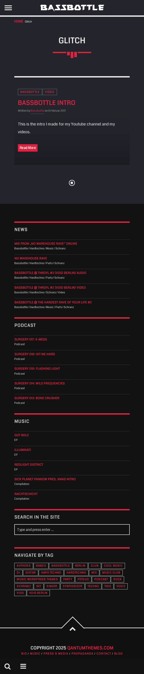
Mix (94, 573)
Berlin (80, 566)
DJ (18, 573)
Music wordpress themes (37, 579)
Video (49, 92)
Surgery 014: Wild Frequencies (39, 384)
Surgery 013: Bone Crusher (36, 398)
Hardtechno (76, 573)
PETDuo (83, 579)
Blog (118, 654)
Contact (104, 654)
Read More (28, 148)
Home (18, 21)
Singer (52, 586)
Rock (117, 579)
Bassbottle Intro (47, 103)
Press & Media (55, 654)
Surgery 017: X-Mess (30, 340)
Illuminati (22, 450)
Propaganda (82, 654)
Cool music (113, 566)
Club (95, 566)
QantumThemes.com (90, 648)
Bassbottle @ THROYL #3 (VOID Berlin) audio (50, 273)
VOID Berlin (38, 593)
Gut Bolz (21, 435)
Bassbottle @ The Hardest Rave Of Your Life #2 (53, 303)
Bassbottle (30, 92)
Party (67, 579)
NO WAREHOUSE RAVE (30, 259)
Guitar (30, 573)
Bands (41, 566)
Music (35, 654)
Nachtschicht (26, 494)
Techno (93, 586)
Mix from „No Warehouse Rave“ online (45, 244)
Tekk (107, 586)
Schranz (24, 586)
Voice (120, 586)
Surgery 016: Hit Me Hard (34, 354)
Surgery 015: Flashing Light (37, 369)
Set (38, 586)
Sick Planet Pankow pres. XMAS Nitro (45, 479)
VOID (20, 593)
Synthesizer (72, 586)
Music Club (111, 573)
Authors (23, 566)
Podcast (101, 579)
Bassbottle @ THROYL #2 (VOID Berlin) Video (50, 288)
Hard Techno (51, 573)
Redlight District (28, 465)
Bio (24, 654)
